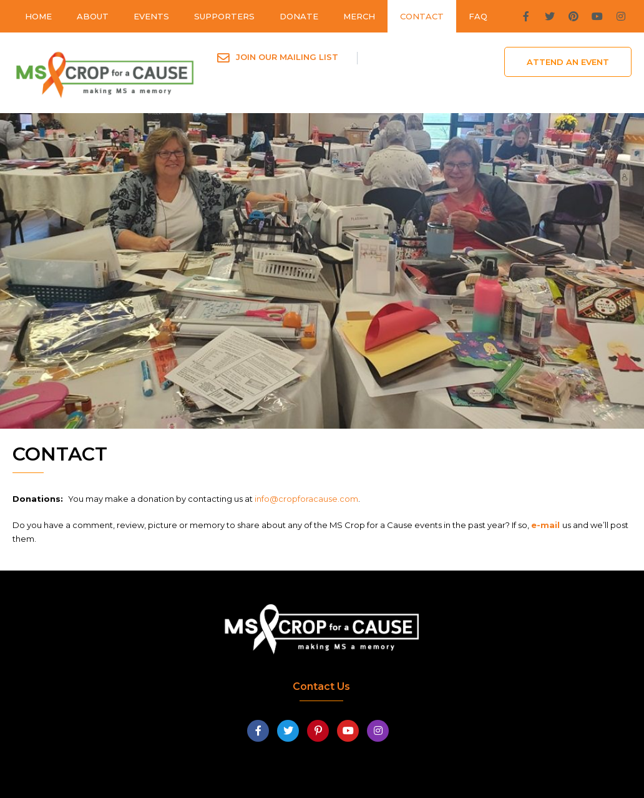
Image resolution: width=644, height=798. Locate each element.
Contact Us (321, 686)
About (93, 16)
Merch (359, 16)
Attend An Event (568, 62)
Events (151, 16)
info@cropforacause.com (306, 499)
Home (38, 16)
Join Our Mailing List (287, 57)
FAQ (478, 16)
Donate (299, 16)
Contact (422, 16)
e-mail (546, 525)
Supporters (224, 16)
